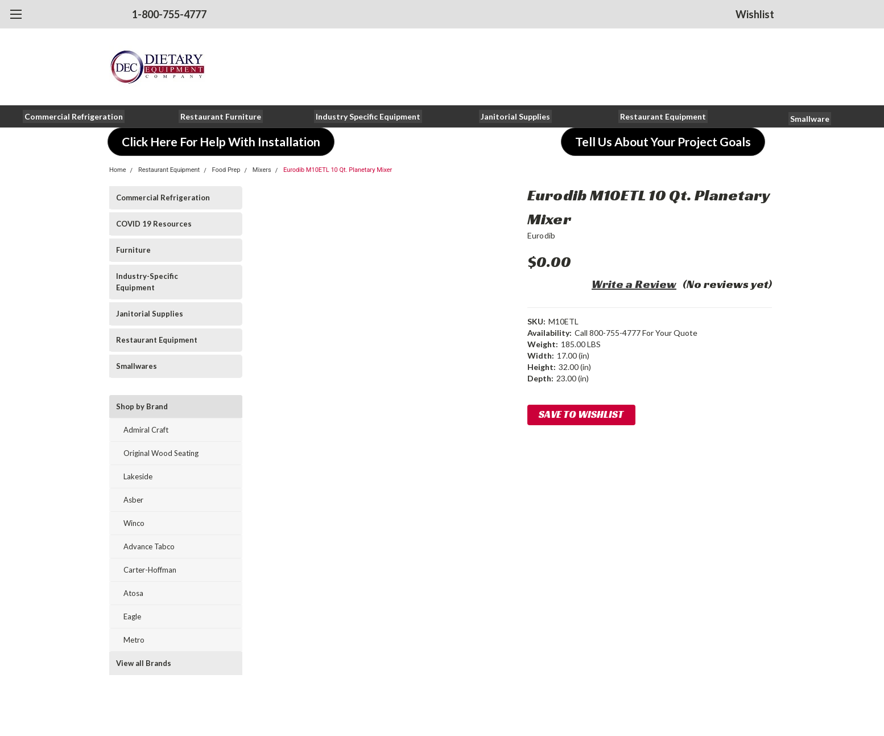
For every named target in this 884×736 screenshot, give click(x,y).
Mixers (262, 170)
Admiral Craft (145, 429)
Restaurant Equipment (169, 170)
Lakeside (137, 476)
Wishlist (755, 14)
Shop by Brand (142, 406)
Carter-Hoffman (149, 569)
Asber (133, 499)
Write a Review (634, 284)
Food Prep (226, 170)
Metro (133, 639)
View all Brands (143, 663)
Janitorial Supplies (149, 313)
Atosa (133, 593)
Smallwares (136, 366)
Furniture (133, 249)
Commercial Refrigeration (163, 197)
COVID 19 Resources (154, 223)
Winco (133, 523)
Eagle (132, 616)
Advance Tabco (149, 546)
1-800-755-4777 (169, 14)
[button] (73, 116)
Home (117, 170)
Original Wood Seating (161, 453)
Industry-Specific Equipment (147, 282)
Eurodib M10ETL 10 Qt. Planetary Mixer (337, 170)
